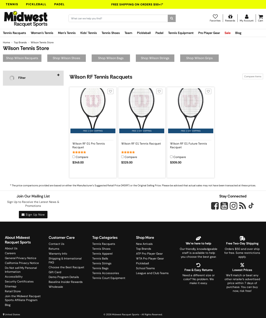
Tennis (12, 4)
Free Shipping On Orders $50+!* (137, 4)
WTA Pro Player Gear (150, 258)
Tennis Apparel (102, 254)
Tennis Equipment (181, 33)
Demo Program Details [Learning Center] (64, 277)
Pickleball (36, 4)
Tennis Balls (100, 258)
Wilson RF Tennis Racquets (100, 76)
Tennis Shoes (111, 33)
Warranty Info (58, 254)
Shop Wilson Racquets (22, 58)
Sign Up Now (33, 215)
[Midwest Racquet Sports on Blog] (242, 205)
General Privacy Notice (20, 258)
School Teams (145, 268)
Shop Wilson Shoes (66, 58)
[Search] (172, 18)
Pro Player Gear (209, 33)
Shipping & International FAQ (65, 260)
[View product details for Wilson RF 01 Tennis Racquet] (141, 144)
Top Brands (143, 249)
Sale (228, 33)
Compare (82, 157)
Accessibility (14, 277)
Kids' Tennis (88, 33)
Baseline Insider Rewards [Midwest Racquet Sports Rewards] (66, 282)
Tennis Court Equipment (108, 278)
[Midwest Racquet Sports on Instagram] (233, 205)
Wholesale (56, 287)
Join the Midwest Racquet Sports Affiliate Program (23, 298)
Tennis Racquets (14, 33)
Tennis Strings (101, 263)
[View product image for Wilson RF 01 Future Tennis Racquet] (190, 110)
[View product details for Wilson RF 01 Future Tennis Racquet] (190, 144)
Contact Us (56, 244)
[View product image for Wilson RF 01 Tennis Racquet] (141, 110)
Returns (54, 249)
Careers (10, 253)
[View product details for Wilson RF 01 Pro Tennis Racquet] (92, 144)
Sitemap (10, 286)
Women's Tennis (42, 33)
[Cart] (260, 18)
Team (128, 33)
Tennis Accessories (105, 273)
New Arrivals (144, 244)
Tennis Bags (100, 268)
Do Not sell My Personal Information (21, 270)
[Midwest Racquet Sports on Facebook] (215, 208)
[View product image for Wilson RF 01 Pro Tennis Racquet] (92, 110)
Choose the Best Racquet (66, 267)
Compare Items (252, 76)
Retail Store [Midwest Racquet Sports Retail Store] (13, 291)
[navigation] (33, 78)
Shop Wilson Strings (155, 58)
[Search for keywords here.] (118, 18)
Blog (238, 33)
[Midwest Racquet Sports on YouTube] (224, 205)
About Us (11, 248)
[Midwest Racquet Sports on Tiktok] (251, 206)
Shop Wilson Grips (199, 58)
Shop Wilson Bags (111, 58)
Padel (59, 4)
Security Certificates (19, 281)
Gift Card (55, 272)
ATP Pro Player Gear (149, 254)
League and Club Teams (152, 273)
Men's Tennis (67, 33)
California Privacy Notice (22, 263)
